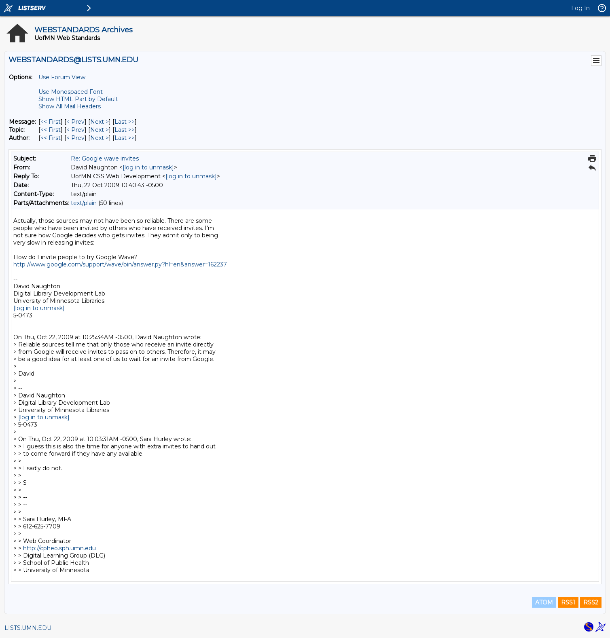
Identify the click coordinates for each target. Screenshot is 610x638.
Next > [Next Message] (99, 121)
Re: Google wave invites (105, 158)
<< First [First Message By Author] (50, 138)
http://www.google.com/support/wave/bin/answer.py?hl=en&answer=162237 (120, 264)
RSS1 (568, 602)
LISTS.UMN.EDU (27, 628)
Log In (580, 8)
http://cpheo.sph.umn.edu (59, 548)
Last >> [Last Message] (124, 121)
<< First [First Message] (50, 121)
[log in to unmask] (148, 167)
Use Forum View (61, 77)
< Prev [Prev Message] (75, 121)
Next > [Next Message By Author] (99, 138)
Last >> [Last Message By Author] (124, 138)
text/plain (84, 203)
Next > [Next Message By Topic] (99, 129)
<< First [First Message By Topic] (50, 129)
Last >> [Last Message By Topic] (124, 129)
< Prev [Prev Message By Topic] (75, 129)
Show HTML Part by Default (78, 99)
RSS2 (590, 602)
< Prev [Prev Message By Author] (75, 138)
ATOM (544, 602)
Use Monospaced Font (70, 91)
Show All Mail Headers (69, 106)
